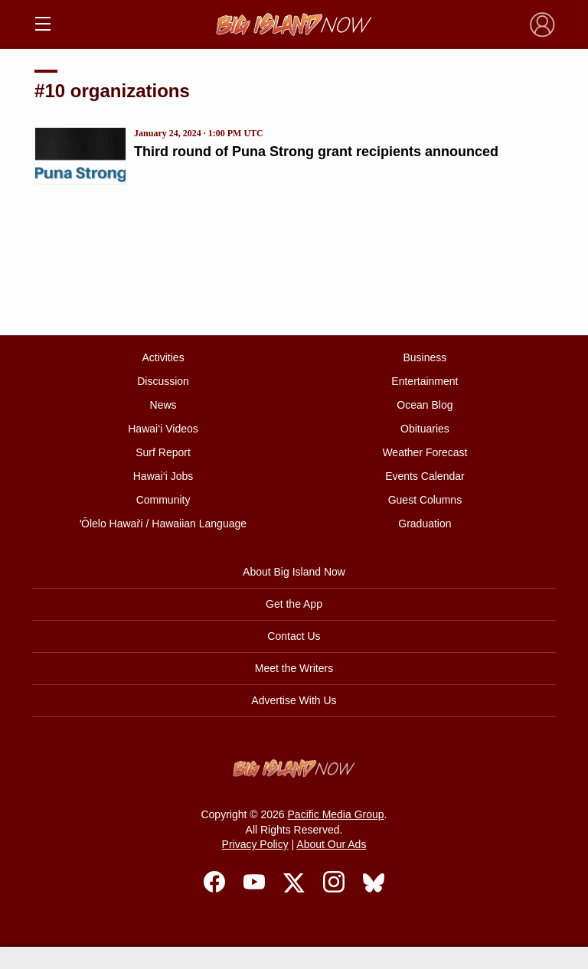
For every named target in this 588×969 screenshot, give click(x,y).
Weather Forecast (424, 452)
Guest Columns (425, 500)
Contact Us (293, 636)
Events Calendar (425, 476)
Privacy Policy (255, 844)
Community (163, 500)
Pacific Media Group (336, 814)
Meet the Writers (294, 668)
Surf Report (163, 452)
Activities (163, 357)
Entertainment (424, 381)
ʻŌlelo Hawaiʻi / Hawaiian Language (163, 523)
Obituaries (424, 429)
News (163, 405)
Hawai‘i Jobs (163, 476)
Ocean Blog (424, 405)
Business (425, 357)
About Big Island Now (294, 572)
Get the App (294, 604)
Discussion (163, 381)
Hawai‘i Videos (163, 429)
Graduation (424, 523)
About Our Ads (331, 844)
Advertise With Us (293, 700)
